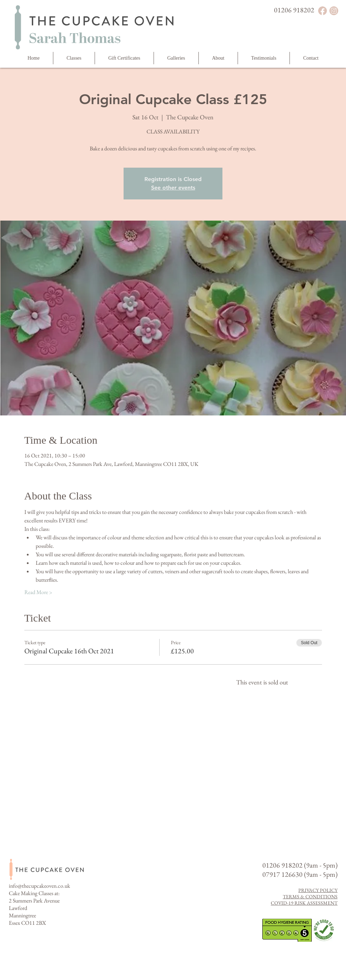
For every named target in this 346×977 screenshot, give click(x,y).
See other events (173, 187)
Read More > (38, 592)
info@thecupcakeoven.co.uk (39, 885)
